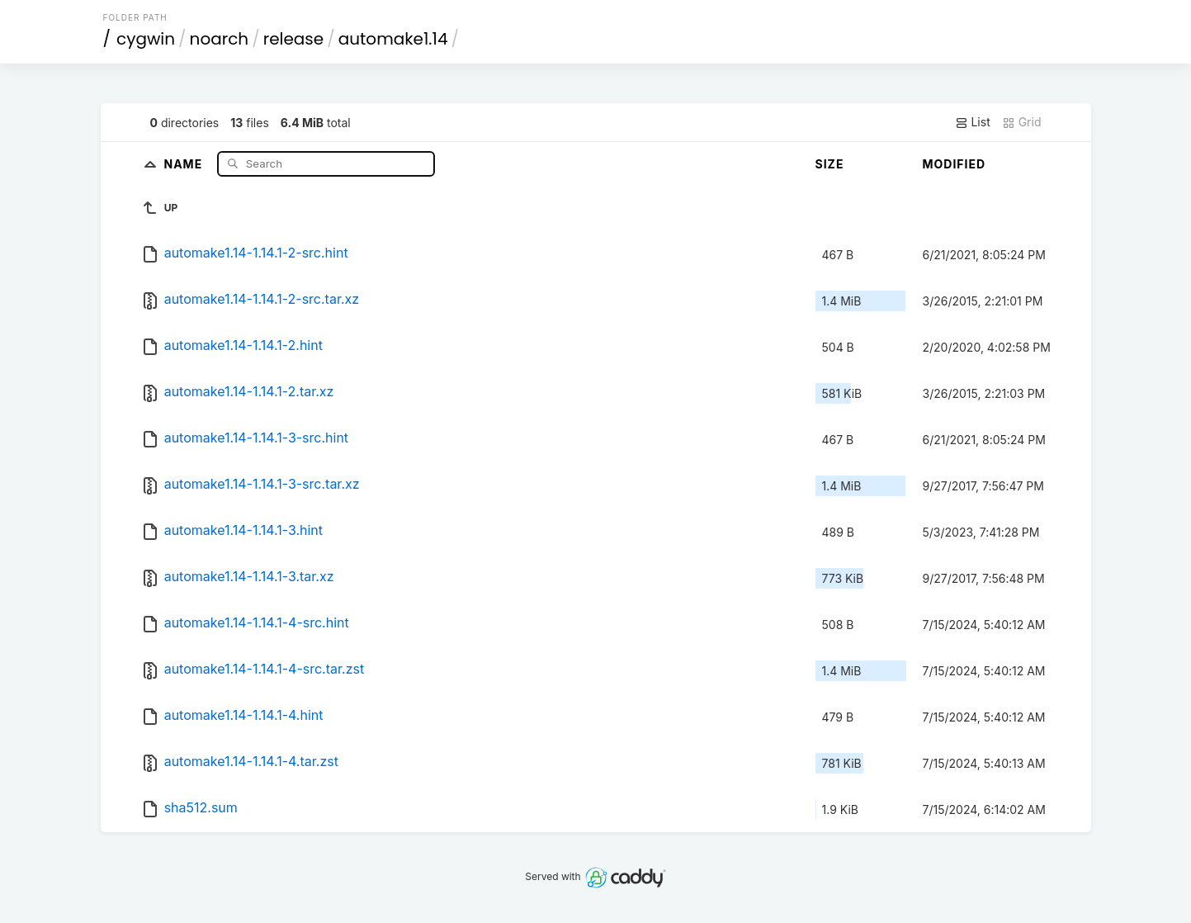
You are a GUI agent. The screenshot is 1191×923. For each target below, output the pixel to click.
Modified (954, 164)
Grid (1022, 122)
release (293, 38)
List (972, 122)
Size (829, 164)
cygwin (145, 38)
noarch (219, 38)
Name (184, 163)
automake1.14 (393, 38)
